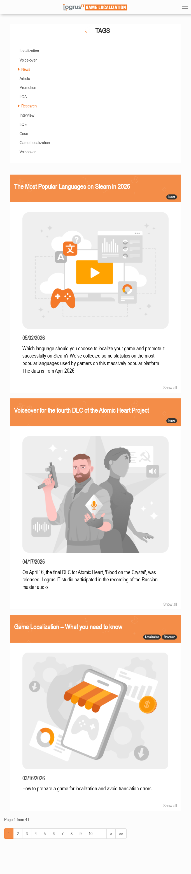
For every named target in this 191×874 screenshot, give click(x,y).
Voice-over (28, 59)
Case (24, 133)
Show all (170, 387)
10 (90, 833)
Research (29, 105)
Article (25, 78)
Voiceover (28, 151)
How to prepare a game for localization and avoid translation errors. (87, 788)
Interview (27, 115)
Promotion (28, 87)
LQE (23, 124)
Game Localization (35, 142)
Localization (29, 50)
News (25, 69)
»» (121, 833)
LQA (23, 96)
